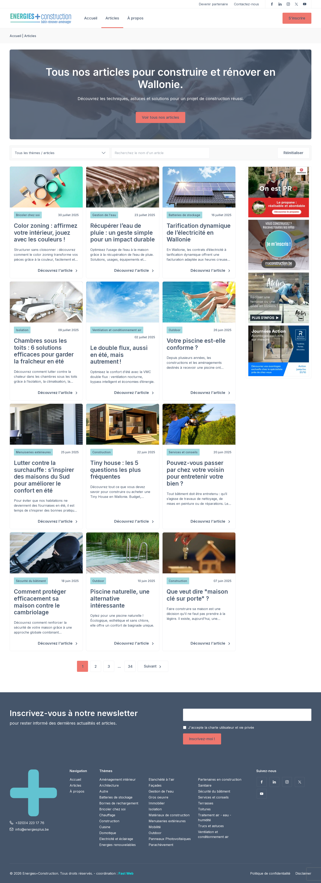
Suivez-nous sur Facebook (272, 4)
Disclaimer (303, 873)
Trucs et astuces (211, 826)
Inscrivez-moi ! (202, 739)
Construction (109, 821)
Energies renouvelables (117, 845)
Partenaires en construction (219, 779)
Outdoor (155, 833)
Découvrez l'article (55, 270)
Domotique (107, 833)
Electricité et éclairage (116, 839)
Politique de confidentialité (270, 873)
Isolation (155, 809)
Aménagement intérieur (117, 779)
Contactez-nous (246, 4)
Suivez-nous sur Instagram (288, 4)
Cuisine (104, 827)
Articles (112, 18)
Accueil (90, 18)
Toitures (204, 809)
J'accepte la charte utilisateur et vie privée (221, 727)
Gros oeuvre (158, 797)
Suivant (150, 666)
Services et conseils (213, 797)
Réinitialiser (293, 153)
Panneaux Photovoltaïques (170, 839)
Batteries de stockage (115, 797)
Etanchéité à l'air (161, 779)
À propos (135, 18)
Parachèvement (161, 845)
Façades (155, 785)
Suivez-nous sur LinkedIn (280, 4)
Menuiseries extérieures (167, 821)
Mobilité (155, 827)
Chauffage (107, 815)
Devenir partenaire (213, 4)
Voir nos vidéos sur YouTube (305, 4)
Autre (103, 791)
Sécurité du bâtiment (214, 791)
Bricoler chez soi (112, 809)
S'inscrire (297, 18)
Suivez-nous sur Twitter (296, 4)
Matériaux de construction (169, 815)
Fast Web (126, 873)
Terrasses (205, 803)
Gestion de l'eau (161, 791)
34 (130, 666)
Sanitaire (204, 785)
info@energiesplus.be (32, 829)
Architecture (109, 785)
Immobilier (157, 803)
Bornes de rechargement (118, 803)
